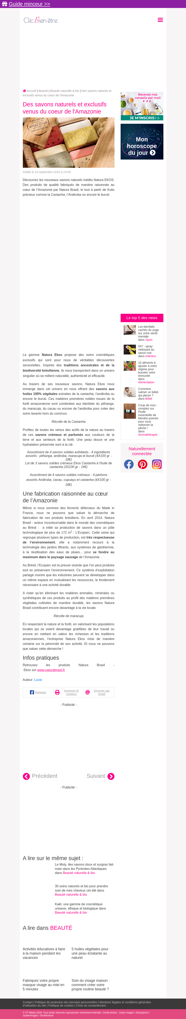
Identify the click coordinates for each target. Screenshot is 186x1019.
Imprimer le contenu (71, 692)
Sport (148, 339)
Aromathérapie (147, 434)
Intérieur (150, 356)
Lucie (38, 680)
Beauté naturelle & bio (79, 873)
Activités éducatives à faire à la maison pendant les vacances (44, 946)
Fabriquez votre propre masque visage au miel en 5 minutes (44, 977)
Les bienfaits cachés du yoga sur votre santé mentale (148, 331)
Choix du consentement (91, 1005)
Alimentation (146, 382)
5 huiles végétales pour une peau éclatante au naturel (93, 946)
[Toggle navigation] (160, 20)
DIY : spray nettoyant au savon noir (146, 349)
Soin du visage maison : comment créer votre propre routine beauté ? (93, 977)
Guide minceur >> (29, 4)
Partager (40, 692)
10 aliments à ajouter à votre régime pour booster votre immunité (147, 369)
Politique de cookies (61, 1005)
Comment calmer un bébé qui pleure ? (148, 392)
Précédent (40, 776)
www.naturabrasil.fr (51, 670)
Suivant (100, 776)
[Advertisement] (93, 56)
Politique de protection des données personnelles (66, 1002)
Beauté (61, 928)
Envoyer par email (102, 692)
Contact (28, 1002)
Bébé (148, 398)
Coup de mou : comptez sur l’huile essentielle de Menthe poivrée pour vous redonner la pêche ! (148, 417)
